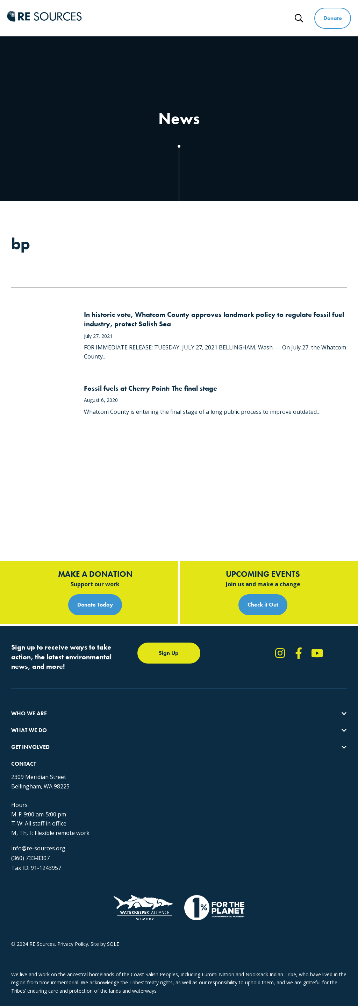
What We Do (159, 13)
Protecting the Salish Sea (129, 670)
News (279, 23)
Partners (20, 721)
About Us (21, 670)
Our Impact (24, 683)
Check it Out (263, 553)
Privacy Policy (72, 944)
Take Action (235, 670)
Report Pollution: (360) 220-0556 (258, 683)
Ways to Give (256, 13)
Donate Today (95, 553)
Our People (24, 696)
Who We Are (111, 13)
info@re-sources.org (38, 831)
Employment (25, 708)
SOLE (113, 944)
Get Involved (207, 13)
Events (229, 708)
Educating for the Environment (135, 696)
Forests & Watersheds (126, 708)
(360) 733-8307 (30, 841)
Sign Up (169, 601)
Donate (333, 18)
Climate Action (117, 683)
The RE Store (115, 721)
